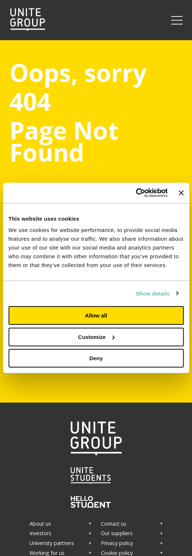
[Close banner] (181, 192)
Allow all (96, 315)
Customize (96, 337)
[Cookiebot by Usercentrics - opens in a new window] (136, 193)
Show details (153, 293)
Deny (96, 358)
